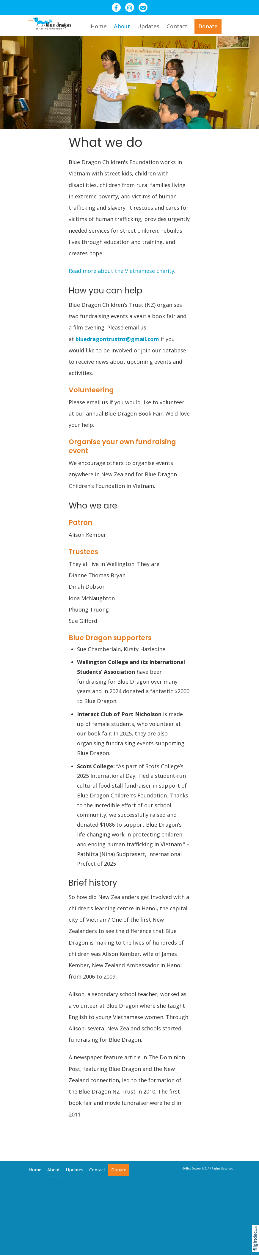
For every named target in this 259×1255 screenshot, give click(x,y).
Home (99, 26)
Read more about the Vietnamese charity (121, 270)
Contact (177, 26)
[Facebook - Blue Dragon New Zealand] (116, 7)
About (122, 26)
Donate (208, 26)
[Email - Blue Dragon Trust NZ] (143, 7)
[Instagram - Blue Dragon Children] (129, 7)
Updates (148, 26)
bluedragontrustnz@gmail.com (117, 339)
